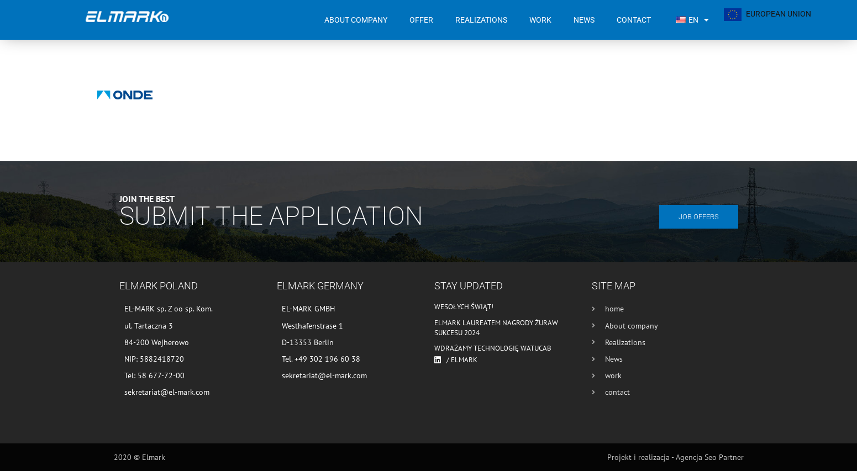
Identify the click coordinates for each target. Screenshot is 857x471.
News (584, 19)
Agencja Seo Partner (710, 457)
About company (355, 19)
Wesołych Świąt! (463, 306)
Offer (421, 19)
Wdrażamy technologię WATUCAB (492, 348)
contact (634, 19)
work (540, 19)
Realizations (481, 19)
